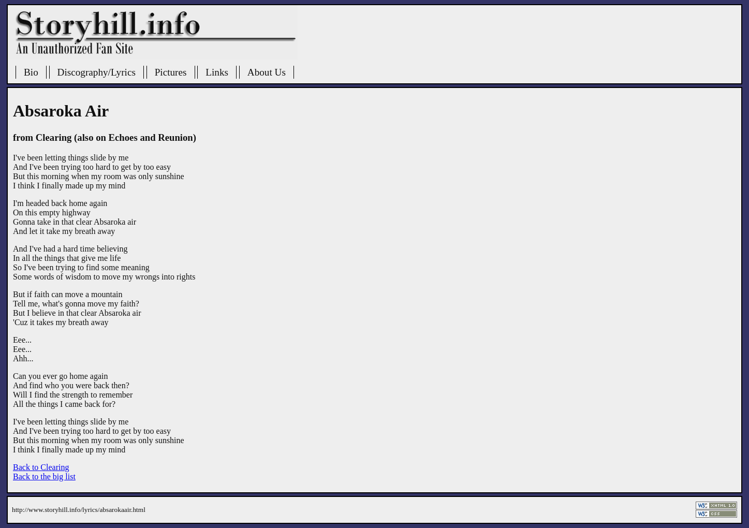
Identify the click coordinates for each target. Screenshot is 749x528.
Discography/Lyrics (96, 72)
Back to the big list (44, 476)
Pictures (171, 72)
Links (216, 72)
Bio (31, 72)
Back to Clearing (41, 467)
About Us (266, 72)
